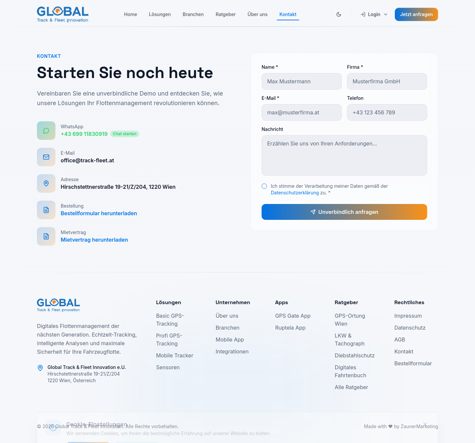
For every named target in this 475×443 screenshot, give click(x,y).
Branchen (227, 327)
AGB (399, 339)
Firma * (355, 67)
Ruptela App (290, 327)
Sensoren (168, 367)
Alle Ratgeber (351, 387)
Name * (270, 67)
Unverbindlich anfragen (344, 212)
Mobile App (230, 339)
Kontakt (403, 351)
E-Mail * (270, 98)
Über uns (227, 315)
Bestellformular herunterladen (99, 213)
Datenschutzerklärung (295, 192)
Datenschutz (410, 327)
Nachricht (272, 129)
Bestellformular (413, 363)
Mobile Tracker (174, 355)
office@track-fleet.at (87, 160)
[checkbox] (264, 186)
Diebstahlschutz (355, 355)
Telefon (355, 98)
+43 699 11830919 (100, 134)
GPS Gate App (292, 315)
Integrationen (232, 351)
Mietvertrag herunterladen (94, 239)
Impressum (408, 315)
